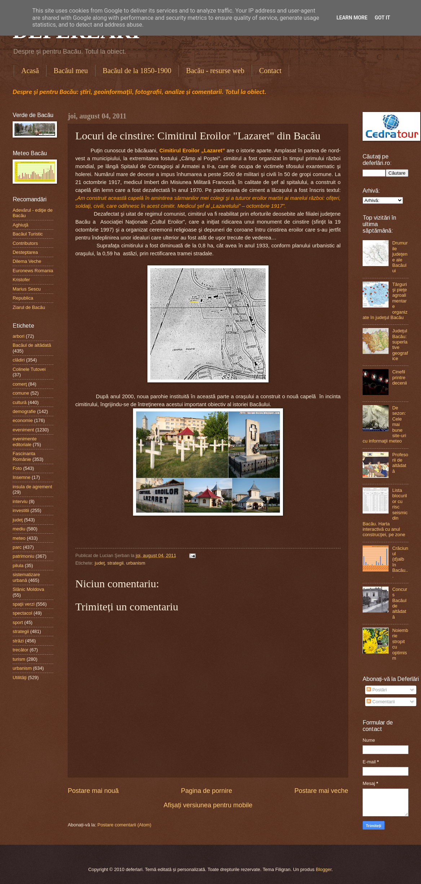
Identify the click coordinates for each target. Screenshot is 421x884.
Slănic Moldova (28, 589)
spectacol (22, 613)
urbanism (135, 563)
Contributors (25, 243)
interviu (20, 501)
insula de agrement (32, 486)
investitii (21, 510)
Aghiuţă (20, 225)
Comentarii (381, 701)
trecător (20, 649)
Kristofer (21, 279)
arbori (19, 336)
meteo (19, 538)
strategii (115, 563)
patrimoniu (23, 556)
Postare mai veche (321, 790)
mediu (19, 528)
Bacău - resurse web (215, 71)
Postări (377, 689)
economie (23, 420)
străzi (18, 640)
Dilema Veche (27, 261)
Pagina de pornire (206, 790)
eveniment (23, 429)
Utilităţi (20, 677)
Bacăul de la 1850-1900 (137, 71)
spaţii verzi (24, 604)
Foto (17, 468)
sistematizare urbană (26, 577)
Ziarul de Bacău (29, 307)
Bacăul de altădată (32, 345)
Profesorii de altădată (400, 463)
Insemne (21, 477)
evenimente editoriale (25, 441)
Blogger (324, 869)
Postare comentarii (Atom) (124, 824)
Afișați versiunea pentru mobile (208, 805)
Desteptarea (25, 252)
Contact (270, 71)
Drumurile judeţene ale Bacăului (400, 256)
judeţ (100, 563)
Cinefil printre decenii (399, 377)
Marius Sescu (27, 289)
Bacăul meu (71, 71)
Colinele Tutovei (29, 369)
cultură (20, 402)
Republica (23, 298)
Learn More (351, 18)
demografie (24, 411)
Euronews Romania (33, 270)
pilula (18, 565)
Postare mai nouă (93, 790)
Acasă (30, 71)
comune (21, 393)
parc (17, 547)
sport (18, 622)
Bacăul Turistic (28, 234)
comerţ (20, 384)
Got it (382, 18)
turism (19, 659)
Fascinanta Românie (24, 456)
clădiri (19, 360)
